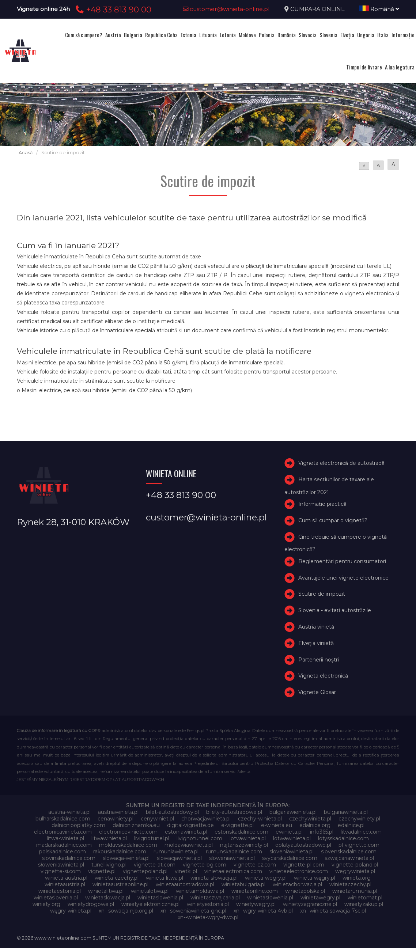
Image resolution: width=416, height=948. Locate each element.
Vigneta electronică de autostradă (341, 463)
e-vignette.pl (237, 825)
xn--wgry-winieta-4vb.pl (263, 910)
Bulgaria (133, 35)
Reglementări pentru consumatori (342, 561)
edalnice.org (314, 825)
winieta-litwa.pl (164, 878)
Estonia (188, 35)
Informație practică (322, 504)
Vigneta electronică (323, 675)
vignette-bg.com (204, 864)
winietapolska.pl (305, 891)
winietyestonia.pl (208, 904)
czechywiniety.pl (359, 818)
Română (379, 8)
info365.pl (321, 831)
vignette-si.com (61, 871)
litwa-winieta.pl (65, 838)
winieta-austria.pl (66, 878)
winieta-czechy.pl (117, 878)
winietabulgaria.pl (243, 884)
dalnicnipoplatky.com (78, 825)
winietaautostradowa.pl (185, 884)
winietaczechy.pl (350, 884)
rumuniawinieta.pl (176, 851)
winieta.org (357, 878)
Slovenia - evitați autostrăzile (334, 610)
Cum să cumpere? (83, 35)
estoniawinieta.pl (186, 831)
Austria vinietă (316, 626)
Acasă (26, 152)
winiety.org (46, 904)
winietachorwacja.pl (297, 884)
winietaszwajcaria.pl (215, 897)
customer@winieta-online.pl (226, 8)
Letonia (228, 35)
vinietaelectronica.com (233, 871)
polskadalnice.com (62, 851)
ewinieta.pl (289, 831)
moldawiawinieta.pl (188, 845)
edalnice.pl (351, 825)
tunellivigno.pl (108, 864)
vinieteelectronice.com (298, 871)
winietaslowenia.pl (160, 897)
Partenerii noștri (318, 659)
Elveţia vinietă (316, 643)
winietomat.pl (365, 897)
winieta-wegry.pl (266, 878)
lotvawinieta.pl (248, 838)
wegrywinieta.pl (355, 871)
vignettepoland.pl (145, 871)
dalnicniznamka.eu (136, 825)
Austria (113, 35)
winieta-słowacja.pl (214, 878)
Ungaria (365, 35)
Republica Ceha (161, 35)
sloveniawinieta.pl (291, 851)
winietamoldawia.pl (200, 891)
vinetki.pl (186, 871)
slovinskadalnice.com (68, 858)
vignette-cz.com (255, 864)
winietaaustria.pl (65, 884)
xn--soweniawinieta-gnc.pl (193, 910)
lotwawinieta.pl (292, 838)
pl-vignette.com (359, 845)
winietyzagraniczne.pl (310, 904)
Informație (403, 35)
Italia (383, 35)
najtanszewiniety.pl (244, 845)
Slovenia (328, 35)
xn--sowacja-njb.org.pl (126, 910)
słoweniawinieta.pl (61, 864)
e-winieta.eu (276, 825)
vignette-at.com (154, 864)
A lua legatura (400, 67)
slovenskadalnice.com (349, 851)
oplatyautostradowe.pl (303, 845)
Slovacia (308, 35)
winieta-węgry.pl (314, 878)
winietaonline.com (254, 891)
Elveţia (347, 35)
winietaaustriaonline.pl (120, 884)
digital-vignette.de (190, 825)
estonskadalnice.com (241, 831)
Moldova (247, 35)
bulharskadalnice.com (62, 818)
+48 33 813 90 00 (112, 9)
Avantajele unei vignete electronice (343, 578)
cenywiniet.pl (157, 818)
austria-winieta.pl (69, 812)
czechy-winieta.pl (260, 818)
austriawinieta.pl (118, 812)
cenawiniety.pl (115, 818)
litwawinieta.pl (109, 838)
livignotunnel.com (199, 838)
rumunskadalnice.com (234, 851)
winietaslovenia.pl (56, 897)
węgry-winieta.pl (70, 910)
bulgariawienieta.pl (293, 812)
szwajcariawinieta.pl (349, 858)
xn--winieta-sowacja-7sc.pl (333, 910)
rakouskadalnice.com (119, 851)
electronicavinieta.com (63, 831)
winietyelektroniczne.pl (150, 904)
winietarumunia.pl (354, 891)
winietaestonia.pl (59, 891)
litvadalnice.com (361, 831)
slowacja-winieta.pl (126, 858)
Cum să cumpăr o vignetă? (332, 520)
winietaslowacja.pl (107, 897)
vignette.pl (102, 871)
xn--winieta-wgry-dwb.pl (208, 917)
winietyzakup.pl (363, 904)
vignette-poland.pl (355, 864)
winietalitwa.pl (106, 891)
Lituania (208, 35)
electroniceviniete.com (128, 831)
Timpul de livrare (364, 67)
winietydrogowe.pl (91, 904)
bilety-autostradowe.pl (234, 812)
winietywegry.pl (256, 904)
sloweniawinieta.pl (232, 858)
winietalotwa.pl (150, 891)
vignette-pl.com (303, 864)
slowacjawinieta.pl (179, 858)
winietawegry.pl (320, 897)
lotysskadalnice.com (343, 838)
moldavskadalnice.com (128, 845)
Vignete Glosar (317, 692)
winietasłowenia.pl (270, 897)
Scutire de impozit (321, 594)
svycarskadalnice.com (289, 858)
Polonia (267, 35)
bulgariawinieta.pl (346, 812)
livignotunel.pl (151, 838)
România (286, 35)
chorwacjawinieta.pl (206, 818)
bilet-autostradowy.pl (172, 812)
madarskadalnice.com (64, 845)
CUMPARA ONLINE (317, 8)
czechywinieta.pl (310, 818)
